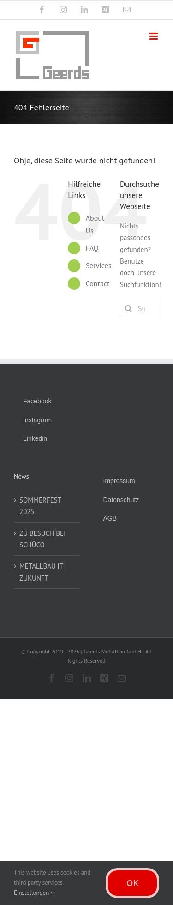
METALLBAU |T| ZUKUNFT (42, 572)
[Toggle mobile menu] (154, 36)
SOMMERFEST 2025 (40, 506)
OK (132, 882)
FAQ (92, 247)
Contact (98, 283)
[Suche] (128, 308)
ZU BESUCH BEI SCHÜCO (42, 539)
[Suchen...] (139, 308)
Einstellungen (34, 893)
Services (99, 265)
